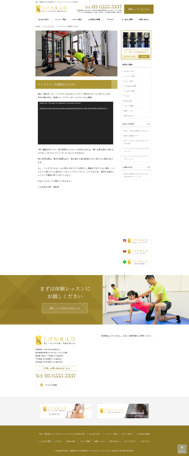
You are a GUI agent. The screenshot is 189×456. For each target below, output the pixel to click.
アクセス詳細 (51, 385)
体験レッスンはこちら (139, 9)
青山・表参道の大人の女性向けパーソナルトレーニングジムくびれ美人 (92, 451)
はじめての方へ (129, 71)
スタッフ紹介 (128, 81)
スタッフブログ (129, 441)
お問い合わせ (128, 116)
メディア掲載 (128, 106)
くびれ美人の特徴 (130, 86)
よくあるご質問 (129, 91)
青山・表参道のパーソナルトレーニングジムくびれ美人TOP (62, 434)
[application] (75, 123)
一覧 (148, 124)
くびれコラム (145, 441)
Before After (128, 101)
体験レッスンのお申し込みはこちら (64, 308)
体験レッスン (128, 111)
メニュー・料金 (129, 76)
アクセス (127, 96)
